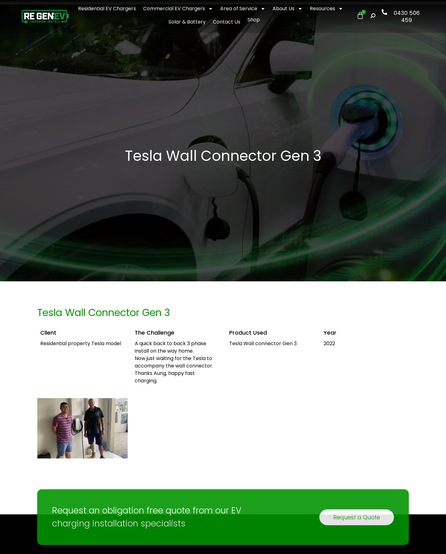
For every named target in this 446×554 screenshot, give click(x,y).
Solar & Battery (187, 21)
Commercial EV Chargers (178, 8)
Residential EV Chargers (107, 8)
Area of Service (242, 8)
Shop (253, 19)
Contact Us (226, 21)
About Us (288, 8)
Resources (326, 8)
